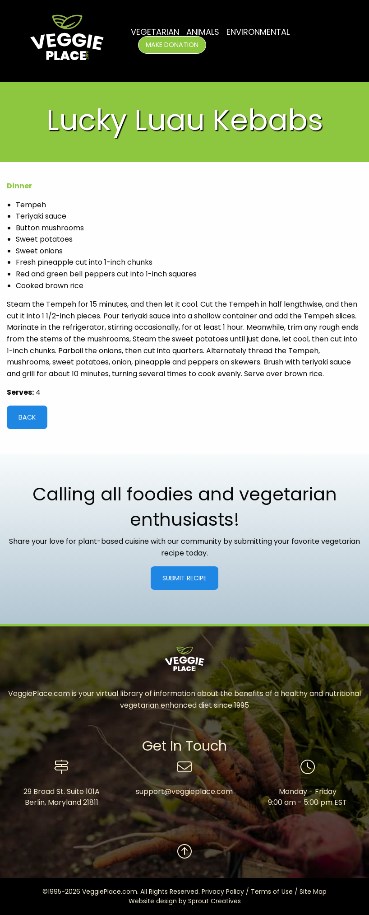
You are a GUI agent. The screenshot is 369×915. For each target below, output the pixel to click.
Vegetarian (155, 32)
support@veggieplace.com (184, 791)
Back (27, 417)
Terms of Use (272, 891)
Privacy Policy (223, 891)
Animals (202, 32)
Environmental (258, 32)
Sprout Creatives (214, 901)
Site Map (313, 891)
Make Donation (172, 44)
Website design (153, 901)
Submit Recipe (184, 578)
